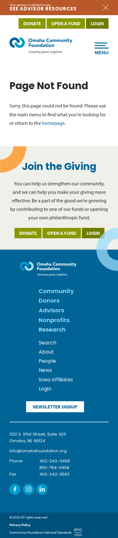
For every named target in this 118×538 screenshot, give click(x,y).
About (46, 352)
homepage (53, 123)
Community (56, 292)
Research (52, 330)
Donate (28, 233)
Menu (102, 50)
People (47, 361)
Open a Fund (61, 233)
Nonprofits (54, 321)
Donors (49, 301)
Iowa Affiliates (56, 380)
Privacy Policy (20, 525)
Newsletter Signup (55, 407)
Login (93, 233)
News (45, 370)
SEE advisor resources (43, 9)
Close (106, 8)
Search (47, 343)
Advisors (51, 311)
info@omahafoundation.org (38, 451)
